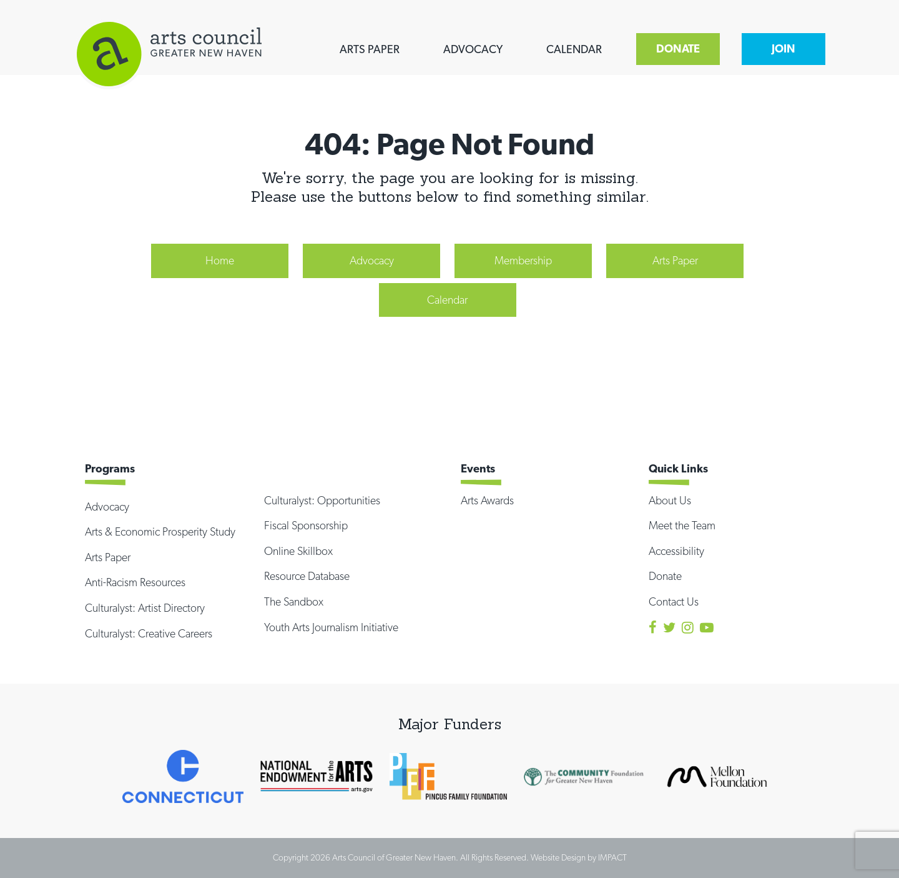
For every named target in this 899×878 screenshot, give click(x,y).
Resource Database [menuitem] (307, 575)
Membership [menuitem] (523, 260)
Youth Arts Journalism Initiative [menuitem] (331, 627)
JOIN (783, 48)
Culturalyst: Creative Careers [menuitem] (148, 633)
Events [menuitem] (478, 468)
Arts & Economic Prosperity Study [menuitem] (160, 531)
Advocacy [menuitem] (372, 260)
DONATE (678, 48)
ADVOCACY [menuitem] (473, 49)
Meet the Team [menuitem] (682, 525)
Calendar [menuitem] (447, 299)
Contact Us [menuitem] (674, 601)
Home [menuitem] (219, 260)
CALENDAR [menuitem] (574, 49)
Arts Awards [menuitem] (487, 500)
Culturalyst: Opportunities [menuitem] (322, 500)
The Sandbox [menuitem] (293, 601)
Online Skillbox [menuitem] (298, 550)
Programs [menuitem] (110, 468)
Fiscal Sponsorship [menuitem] (306, 525)
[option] (183, 777)
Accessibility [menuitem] (676, 550)
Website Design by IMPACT (579, 857)
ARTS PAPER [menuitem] (370, 49)
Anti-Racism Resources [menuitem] (135, 582)
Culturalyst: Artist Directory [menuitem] (145, 607)
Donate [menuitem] (665, 575)
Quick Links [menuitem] (678, 468)
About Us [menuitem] (670, 500)
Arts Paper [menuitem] (675, 260)
